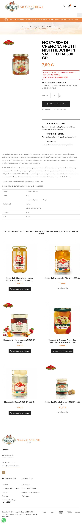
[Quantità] (55, 95)
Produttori (5, 496)
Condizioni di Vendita (29, 488)
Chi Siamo (25, 484)
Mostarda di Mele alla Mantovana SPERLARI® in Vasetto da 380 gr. (19, 279)
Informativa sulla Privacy (31, 492)
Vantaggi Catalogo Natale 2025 (9, 501)
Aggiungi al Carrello (56, 104)
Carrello (5, 484)
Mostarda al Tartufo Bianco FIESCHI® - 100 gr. (62, 403)
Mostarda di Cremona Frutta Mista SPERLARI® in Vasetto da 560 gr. (62, 341)
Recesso (5, 492)
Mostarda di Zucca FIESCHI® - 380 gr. (19, 402)
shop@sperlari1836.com (10, 466)
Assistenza (25, 496)
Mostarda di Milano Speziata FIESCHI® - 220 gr (19, 341)
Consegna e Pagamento (11, 488)
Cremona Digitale (31, 514)
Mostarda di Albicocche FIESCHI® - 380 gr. (62, 278)
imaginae (5, 516)
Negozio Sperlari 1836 (22, 512)
